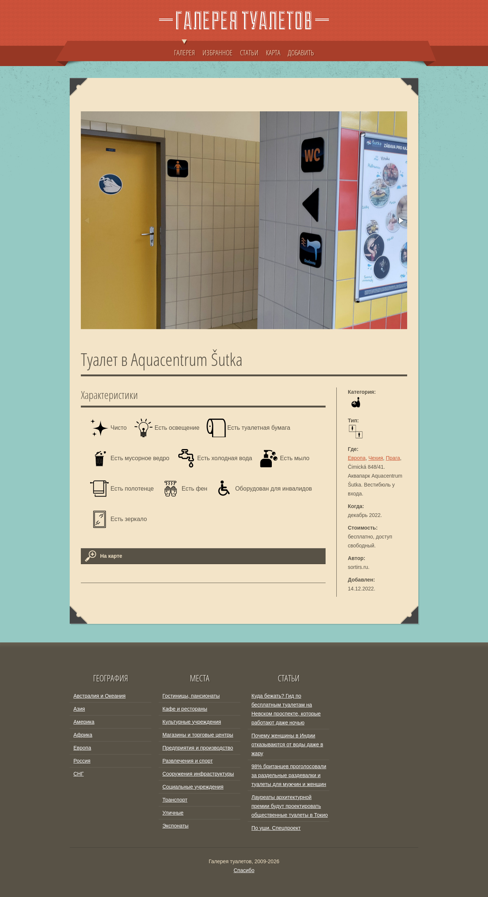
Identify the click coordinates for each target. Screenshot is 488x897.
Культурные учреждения (191, 722)
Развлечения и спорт (187, 761)
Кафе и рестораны (184, 709)
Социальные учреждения (193, 787)
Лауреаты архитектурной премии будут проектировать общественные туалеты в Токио (289, 806)
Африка (82, 735)
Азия (79, 709)
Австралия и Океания (99, 696)
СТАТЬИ (249, 52)
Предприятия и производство (197, 748)
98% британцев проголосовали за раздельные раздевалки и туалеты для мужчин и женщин (288, 775)
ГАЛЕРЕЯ (184, 49)
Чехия (376, 458)
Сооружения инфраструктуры (198, 774)
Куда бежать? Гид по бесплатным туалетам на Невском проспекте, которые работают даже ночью (286, 709)
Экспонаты (175, 826)
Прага (393, 458)
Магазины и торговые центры (197, 735)
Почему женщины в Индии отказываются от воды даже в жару (287, 744)
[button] (400, 220)
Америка (84, 722)
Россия (81, 761)
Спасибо (244, 870)
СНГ (78, 774)
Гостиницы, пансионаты (191, 696)
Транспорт (174, 800)
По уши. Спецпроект (276, 828)
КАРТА (273, 52)
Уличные (173, 813)
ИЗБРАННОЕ (217, 52)
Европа (357, 458)
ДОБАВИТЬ (301, 52)
